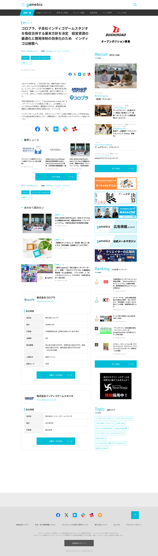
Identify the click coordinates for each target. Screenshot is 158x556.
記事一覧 (27, 12)
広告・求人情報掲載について (45, 525)
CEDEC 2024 (120, 423)
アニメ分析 (122, 12)
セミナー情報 (78, 12)
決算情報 (93, 12)
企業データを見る (56, 375)
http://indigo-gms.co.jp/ (46, 400)
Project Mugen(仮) (121, 428)
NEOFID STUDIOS (101, 448)
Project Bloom (100, 438)
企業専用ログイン (79, 543)
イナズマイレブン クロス (103, 418)
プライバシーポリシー (134, 525)
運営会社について (22, 525)
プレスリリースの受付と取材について (75, 525)
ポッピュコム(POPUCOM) (104, 428)
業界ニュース (27, 23)
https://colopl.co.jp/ (45, 301)
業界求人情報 (62, 12)
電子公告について (101, 525)
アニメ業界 (107, 12)
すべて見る (56, 176)
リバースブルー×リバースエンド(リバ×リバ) (110, 433)
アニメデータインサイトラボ (123, 418)
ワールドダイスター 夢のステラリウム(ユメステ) (111, 443)
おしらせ (117, 525)
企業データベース (43, 12)
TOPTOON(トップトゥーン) (104, 423)
